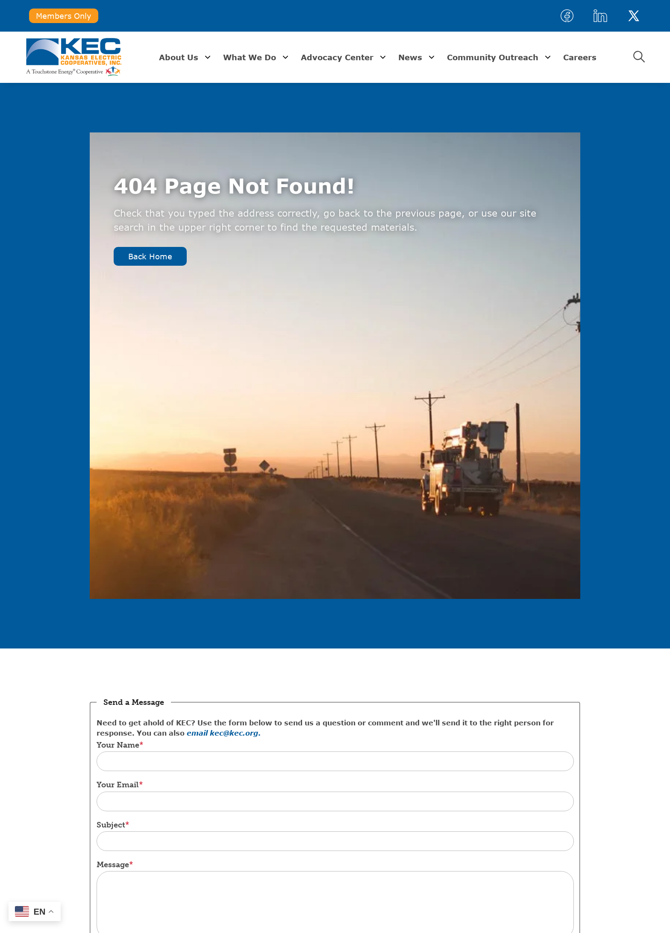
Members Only (63, 16)
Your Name (118, 745)
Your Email (118, 784)
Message (113, 864)
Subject (111, 825)
